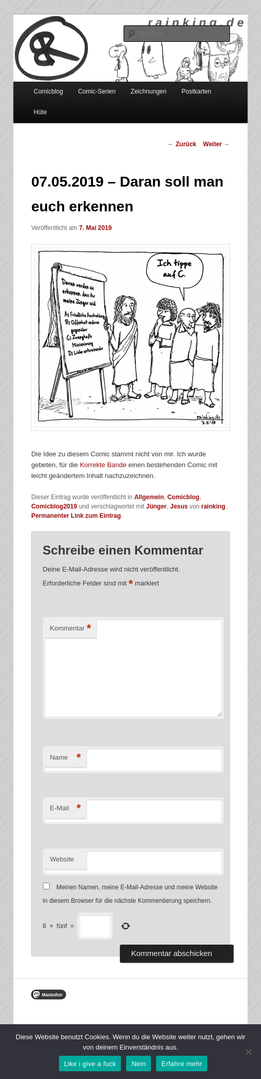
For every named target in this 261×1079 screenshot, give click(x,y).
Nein (138, 1064)
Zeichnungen (148, 91)
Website (62, 859)
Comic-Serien (97, 91)
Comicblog (48, 91)
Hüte (40, 112)
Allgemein (149, 497)
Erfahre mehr (181, 1064)
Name (65, 757)
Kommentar (70, 628)
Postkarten (196, 91)
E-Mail (65, 808)
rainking (213, 506)
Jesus (179, 506)
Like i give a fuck (90, 1064)
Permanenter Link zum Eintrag (75, 515)
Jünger (156, 506)
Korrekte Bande (103, 465)
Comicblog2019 (54, 506)
